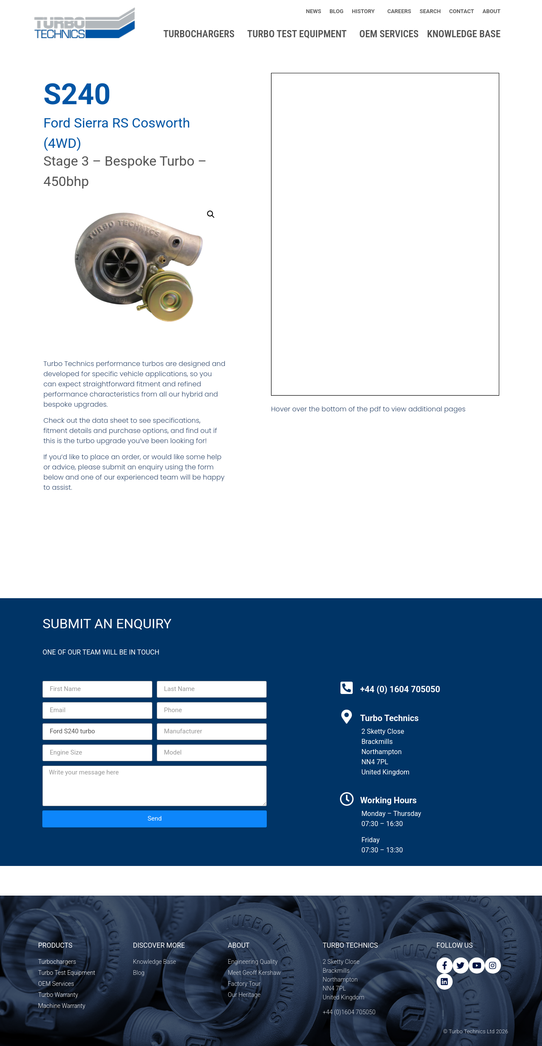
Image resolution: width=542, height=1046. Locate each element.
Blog (336, 11)
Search (430, 11)
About (494, 11)
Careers (399, 11)
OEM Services (389, 34)
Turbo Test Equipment (299, 34)
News (313, 11)
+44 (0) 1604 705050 (400, 689)
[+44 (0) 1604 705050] (347, 688)
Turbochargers (201, 34)
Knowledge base (466, 34)
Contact (461, 11)
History (365, 11)
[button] (210, 214)
